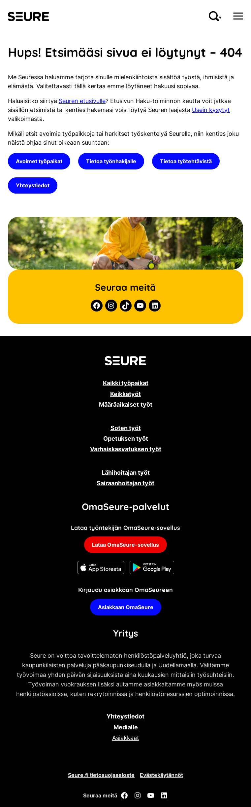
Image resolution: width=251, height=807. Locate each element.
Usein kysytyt (211, 109)
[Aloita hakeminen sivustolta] (215, 16)
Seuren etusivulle (82, 100)
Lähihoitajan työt (126, 472)
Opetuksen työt (125, 438)
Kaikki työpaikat (125, 383)
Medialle (125, 727)
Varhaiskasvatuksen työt (125, 449)
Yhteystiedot (32, 185)
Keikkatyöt (125, 393)
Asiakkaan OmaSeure (125, 607)
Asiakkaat (125, 737)
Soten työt (125, 427)
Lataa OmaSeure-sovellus (125, 544)
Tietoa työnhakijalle (111, 161)
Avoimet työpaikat (39, 161)
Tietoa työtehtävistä (186, 161)
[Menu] (238, 16)
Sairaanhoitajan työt (125, 483)
